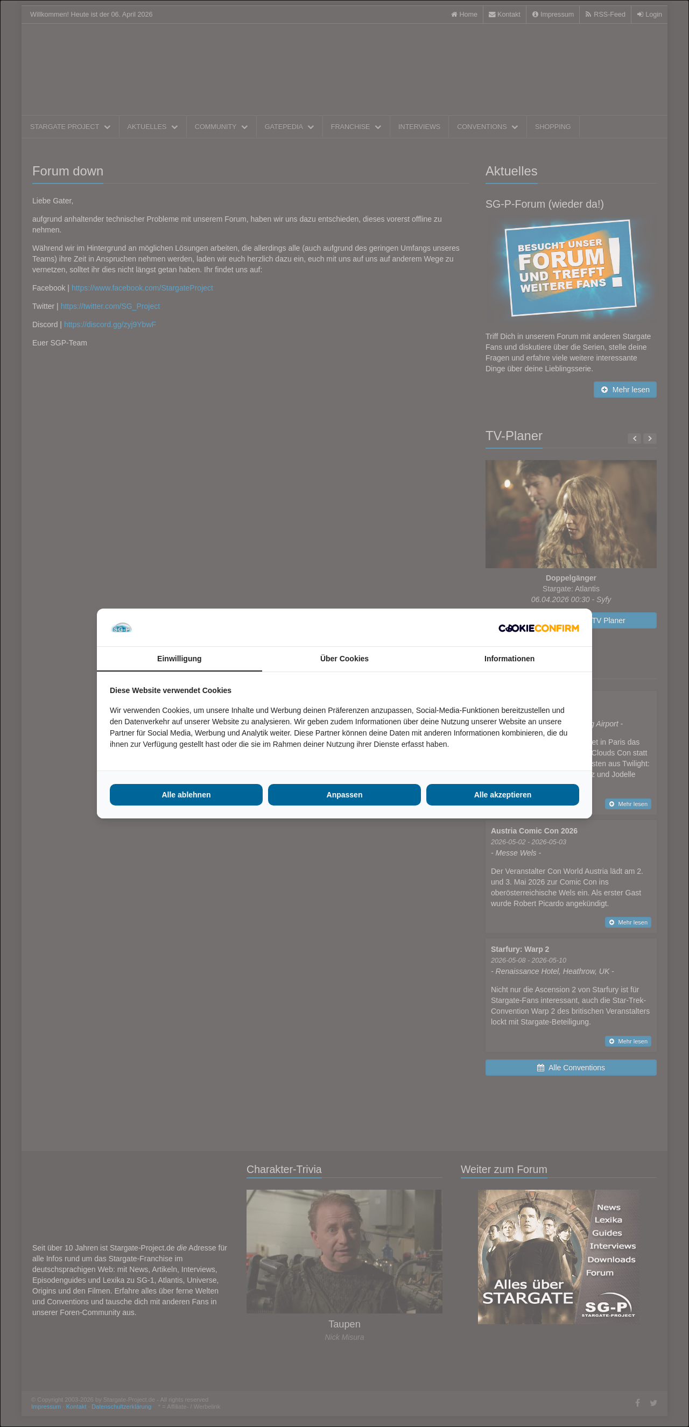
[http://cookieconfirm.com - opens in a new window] (538, 627)
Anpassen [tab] (345, 794)
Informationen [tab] (509, 658)
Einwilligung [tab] (179, 658)
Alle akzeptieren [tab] (503, 794)
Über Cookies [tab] (344, 658)
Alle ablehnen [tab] (185, 794)
